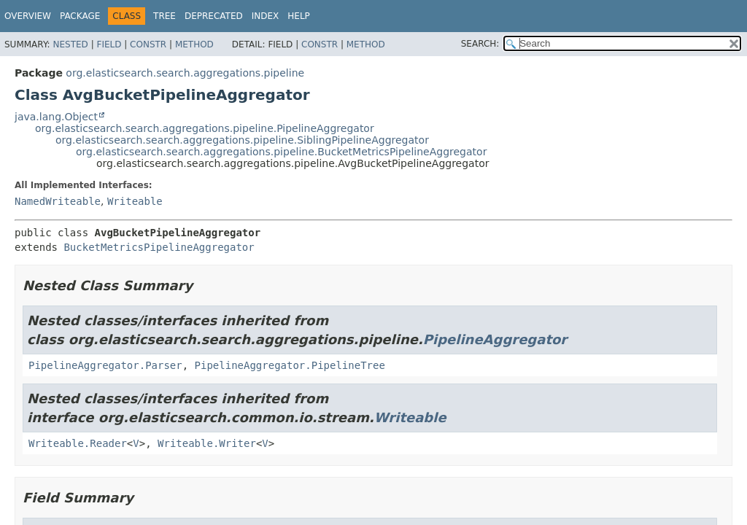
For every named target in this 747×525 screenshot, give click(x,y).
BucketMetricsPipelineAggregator (158, 247)
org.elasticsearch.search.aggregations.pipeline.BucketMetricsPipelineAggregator (281, 152)
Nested (70, 44)
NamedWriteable (58, 201)
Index (265, 16)
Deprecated (214, 16)
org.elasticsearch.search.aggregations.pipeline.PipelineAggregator (204, 128)
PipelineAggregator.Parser (105, 365)
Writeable (135, 201)
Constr (148, 44)
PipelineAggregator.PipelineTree (290, 365)
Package (80, 16)
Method (194, 44)
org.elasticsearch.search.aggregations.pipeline (185, 73)
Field (108, 44)
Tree (164, 16)
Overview (27, 16)
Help (298, 16)
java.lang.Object (56, 116)
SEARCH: (480, 44)
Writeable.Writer (207, 443)
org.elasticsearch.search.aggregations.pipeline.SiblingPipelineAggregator (242, 140)
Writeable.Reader (77, 443)
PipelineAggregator (495, 339)
